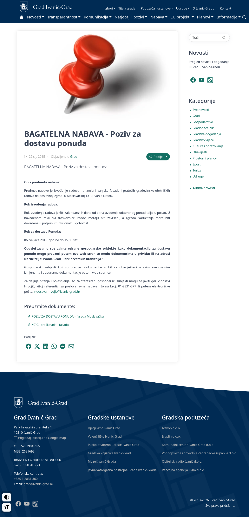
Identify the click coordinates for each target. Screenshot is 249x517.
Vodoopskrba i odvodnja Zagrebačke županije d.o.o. (199, 453)
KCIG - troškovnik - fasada (48, 324)
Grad (73, 156)
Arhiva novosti (204, 188)
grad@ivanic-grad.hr (38, 484)
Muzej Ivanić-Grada (102, 461)
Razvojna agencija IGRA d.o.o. (183, 470)
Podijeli (157, 157)
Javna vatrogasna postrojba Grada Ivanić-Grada (122, 470)
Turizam (198, 170)
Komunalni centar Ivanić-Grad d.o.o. (188, 445)
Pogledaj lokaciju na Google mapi (40, 437)
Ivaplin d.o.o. (171, 436)
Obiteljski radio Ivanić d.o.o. (182, 461)
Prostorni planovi (205, 158)
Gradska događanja (207, 134)
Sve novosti (201, 110)
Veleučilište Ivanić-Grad (105, 436)
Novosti (34, 17)
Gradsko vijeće (203, 140)
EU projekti (181, 17)
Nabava (157, 17)
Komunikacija (96, 17)
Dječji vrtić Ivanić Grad (104, 428)
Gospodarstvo (203, 122)
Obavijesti (200, 152)
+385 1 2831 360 (26, 479)
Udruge (181, 8)
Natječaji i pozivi (129, 17)
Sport (197, 164)
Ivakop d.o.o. (171, 428)
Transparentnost (62, 17)
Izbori (109, 8)
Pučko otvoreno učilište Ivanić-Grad (113, 445)
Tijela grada (126, 8)
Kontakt (225, 8)
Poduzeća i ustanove (156, 8)
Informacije (227, 17)
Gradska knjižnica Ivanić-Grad (109, 453)
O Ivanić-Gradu (203, 8)
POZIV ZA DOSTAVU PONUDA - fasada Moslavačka (65, 316)
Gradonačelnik (203, 128)
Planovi (203, 17)
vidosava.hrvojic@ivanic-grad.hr (57, 291)
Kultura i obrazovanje (208, 146)
